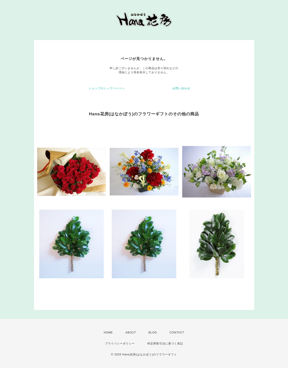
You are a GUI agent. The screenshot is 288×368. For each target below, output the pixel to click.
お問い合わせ (181, 88)
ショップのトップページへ (107, 88)
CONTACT (177, 332)
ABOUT (130, 332)
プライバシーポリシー (120, 343)
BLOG (152, 332)
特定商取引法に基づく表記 (165, 343)
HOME (108, 332)
